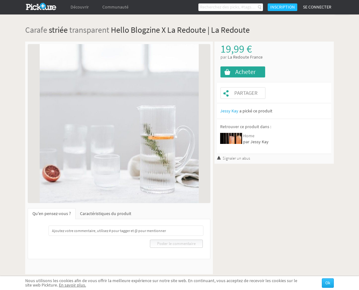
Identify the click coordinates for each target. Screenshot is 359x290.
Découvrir (80, 7)
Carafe (36, 29)
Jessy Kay (229, 111)
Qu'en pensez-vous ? (51, 214)
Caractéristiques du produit (105, 214)
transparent (89, 29)
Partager (246, 93)
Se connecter (317, 7)
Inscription (282, 7)
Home (248, 136)
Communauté (115, 7)
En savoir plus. (72, 285)
